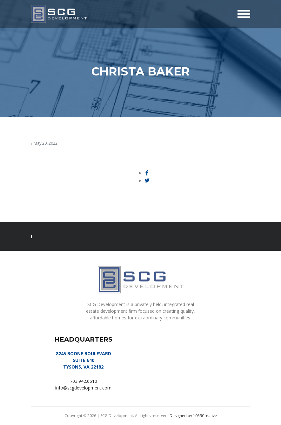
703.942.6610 (83, 381)
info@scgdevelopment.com (83, 388)
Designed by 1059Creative (193, 415)
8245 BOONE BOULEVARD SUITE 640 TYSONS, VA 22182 (83, 360)
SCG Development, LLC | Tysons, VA (59, 14)
